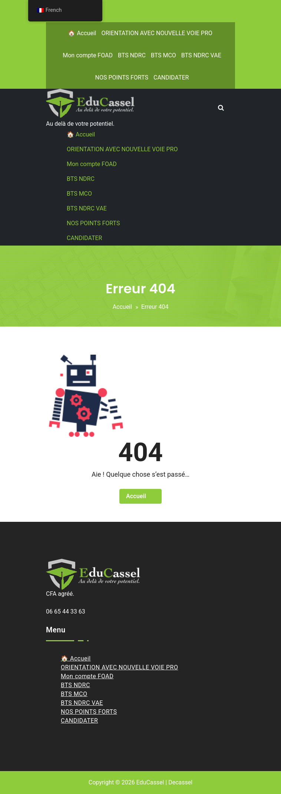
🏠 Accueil (82, 33)
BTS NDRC (132, 55)
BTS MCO (163, 55)
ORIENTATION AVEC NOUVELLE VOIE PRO (156, 33)
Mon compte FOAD (88, 55)
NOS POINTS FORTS (121, 77)
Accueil (122, 306)
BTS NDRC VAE (201, 55)
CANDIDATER (171, 77)
